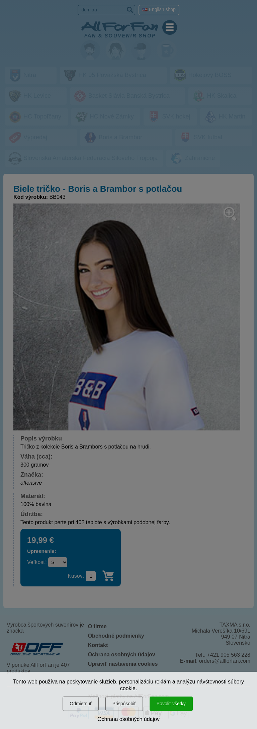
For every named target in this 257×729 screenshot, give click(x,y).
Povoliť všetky (171, 703)
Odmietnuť (81, 703)
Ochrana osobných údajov (128, 719)
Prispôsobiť (124, 703)
